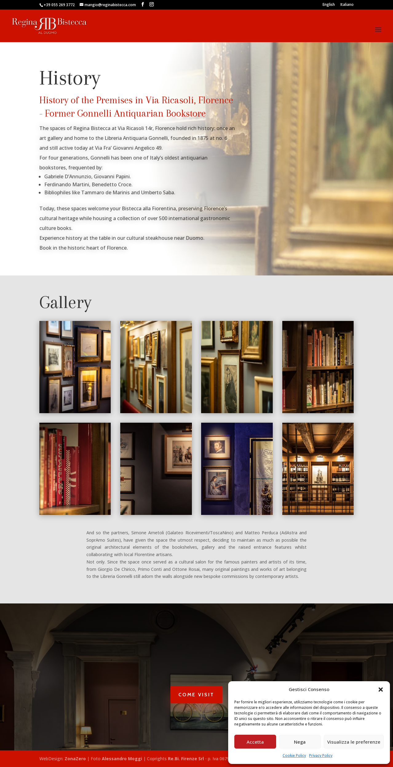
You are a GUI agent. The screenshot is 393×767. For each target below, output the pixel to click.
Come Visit (196, 695)
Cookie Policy (294, 755)
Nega (300, 742)
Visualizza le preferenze (353, 742)
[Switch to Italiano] (347, 6)
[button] (381, 689)
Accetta (255, 742)
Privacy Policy (320, 755)
